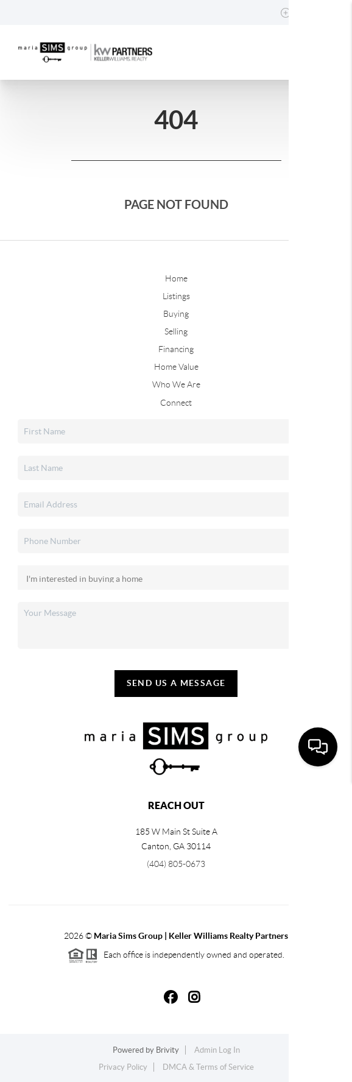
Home (176, 278)
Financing (176, 349)
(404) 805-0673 (176, 864)
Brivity (167, 1050)
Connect (176, 403)
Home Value (176, 367)
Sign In (304, 13)
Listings (176, 296)
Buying (176, 314)
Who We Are (176, 384)
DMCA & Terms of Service (208, 1067)
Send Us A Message (176, 683)
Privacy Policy (123, 1067)
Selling (176, 331)
